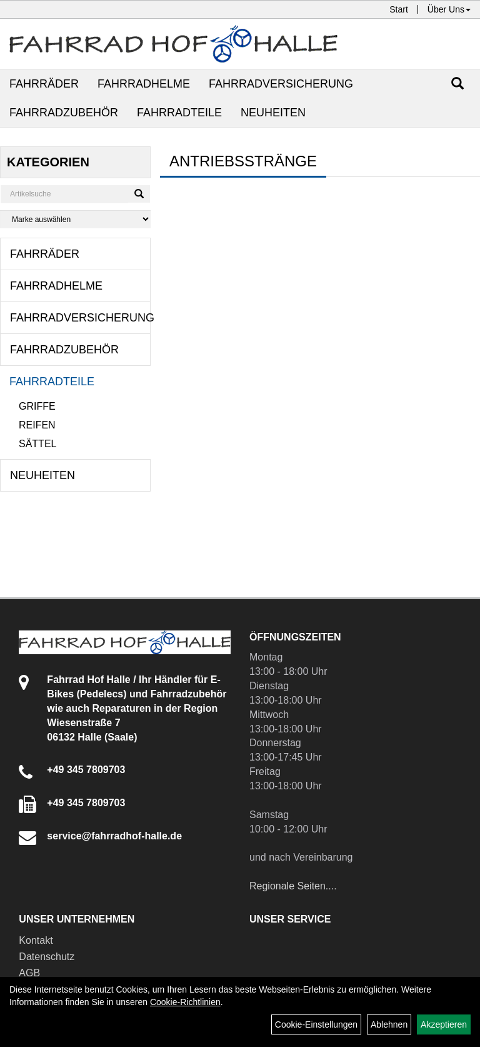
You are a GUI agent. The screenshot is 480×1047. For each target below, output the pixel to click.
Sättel (37, 443)
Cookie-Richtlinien (185, 1002)
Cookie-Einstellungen (316, 1024)
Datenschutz (46, 956)
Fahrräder (44, 84)
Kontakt (35, 940)
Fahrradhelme (144, 84)
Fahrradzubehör (63, 112)
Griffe (37, 406)
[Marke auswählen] (75, 219)
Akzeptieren (444, 1024)
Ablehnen (389, 1024)
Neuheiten (273, 112)
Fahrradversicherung (281, 84)
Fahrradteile (179, 112)
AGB (29, 973)
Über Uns (449, 9)
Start (398, 9)
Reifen (37, 425)
